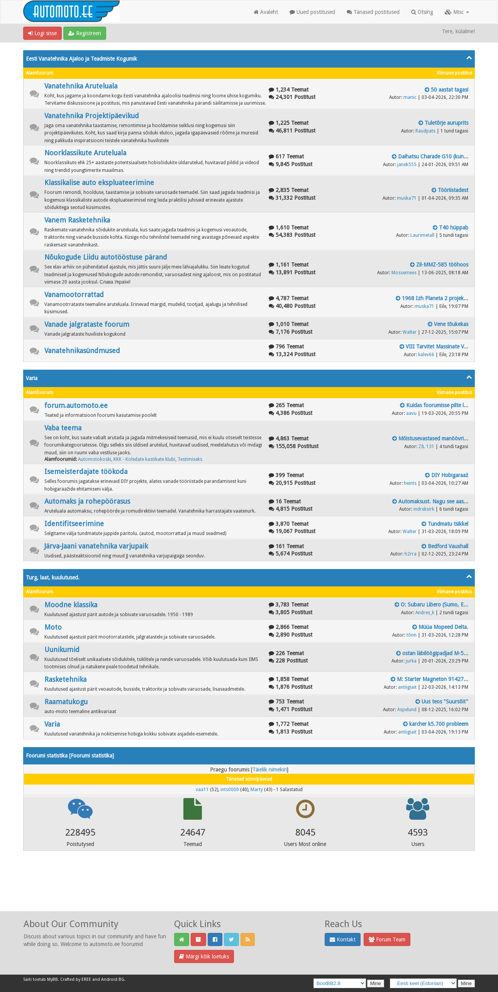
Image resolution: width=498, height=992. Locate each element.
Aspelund (407, 709)
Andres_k (424, 612)
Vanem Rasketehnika (77, 220)
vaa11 (202, 789)
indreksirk (423, 509)
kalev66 (426, 354)
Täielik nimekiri (269, 769)
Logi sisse (42, 33)
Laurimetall (422, 235)
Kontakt (343, 939)
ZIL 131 (426, 446)
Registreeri (84, 33)
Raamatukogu (66, 702)
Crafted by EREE (75, 979)
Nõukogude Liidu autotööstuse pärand (105, 257)
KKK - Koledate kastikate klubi (144, 459)
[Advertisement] (249, 891)
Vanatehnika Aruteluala (80, 86)
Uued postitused (312, 12)
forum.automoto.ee (76, 405)
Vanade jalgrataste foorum (86, 324)
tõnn (412, 635)
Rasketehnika (65, 679)
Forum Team (387, 939)
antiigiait (407, 687)
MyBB (52, 979)
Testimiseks (190, 459)
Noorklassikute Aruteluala (85, 153)
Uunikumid (62, 649)
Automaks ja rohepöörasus (87, 501)
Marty (257, 789)
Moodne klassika (70, 605)
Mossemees (404, 272)
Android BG (112, 979)
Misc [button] (457, 12)
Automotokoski (94, 459)
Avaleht (266, 12)
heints (410, 483)
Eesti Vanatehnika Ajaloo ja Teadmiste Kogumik (81, 59)
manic (410, 97)
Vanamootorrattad (74, 294)
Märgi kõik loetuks (204, 956)
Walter (410, 332)
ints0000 (229, 789)
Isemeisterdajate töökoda (85, 471)
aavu (411, 413)
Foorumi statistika (91, 755)
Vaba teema (62, 428)
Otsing (422, 12)
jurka (411, 661)
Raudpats (425, 131)
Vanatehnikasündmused (82, 351)
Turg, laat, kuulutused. (53, 577)
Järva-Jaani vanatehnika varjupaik (96, 546)
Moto (53, 627)
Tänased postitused (373, 12)
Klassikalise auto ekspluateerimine (99, 182)
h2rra (411, 554)
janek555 (407, 164)
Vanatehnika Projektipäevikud (91, 116)
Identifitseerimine (74, 524)
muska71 (407, 198)
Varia (31, 378)
